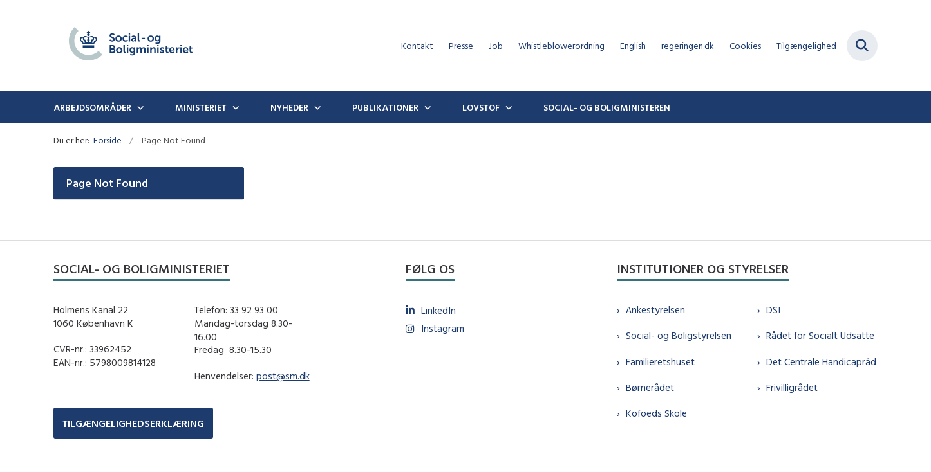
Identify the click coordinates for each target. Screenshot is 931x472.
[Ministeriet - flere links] (234, 107)
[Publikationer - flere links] (426, 107)
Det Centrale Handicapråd (821, 362)
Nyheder (289, 107)
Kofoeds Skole (656, 413)
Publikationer (385, 107)
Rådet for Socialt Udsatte (820, 335)
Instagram (442, 328)
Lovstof (481, 107)
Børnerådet (650, 387)
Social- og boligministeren (606, 107)
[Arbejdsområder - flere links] (139, 107)
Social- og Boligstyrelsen (678, 335)
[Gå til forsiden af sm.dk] (130, 46)
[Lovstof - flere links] (507, 107)
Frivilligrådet (792, 387)
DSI (773, 310)
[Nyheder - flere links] (316, 107)
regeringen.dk (687, 46)
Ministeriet (201, 107)
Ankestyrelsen (655, 310)
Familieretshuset (660, 362)
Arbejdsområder (92, 107)
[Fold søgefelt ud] (862, 45)
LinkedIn (438, 310)
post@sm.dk (283, 376)
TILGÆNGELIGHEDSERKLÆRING (133, 423)
